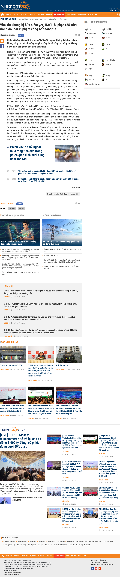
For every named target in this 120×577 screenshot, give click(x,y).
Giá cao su (48, 545)
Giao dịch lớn (36, 19)
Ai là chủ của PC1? (50, 256)
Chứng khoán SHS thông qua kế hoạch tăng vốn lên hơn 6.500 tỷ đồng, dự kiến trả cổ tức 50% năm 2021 (48, 180)
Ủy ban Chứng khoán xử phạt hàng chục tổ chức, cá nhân (21, 273)
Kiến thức (63, 19)
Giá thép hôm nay (9, 545)
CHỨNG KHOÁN (59, 15)
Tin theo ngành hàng (96, 22)
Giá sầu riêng (21, 545)
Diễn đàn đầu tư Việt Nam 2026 (79, 545)
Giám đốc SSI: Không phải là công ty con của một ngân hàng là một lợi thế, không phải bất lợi (62, 261)
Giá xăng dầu (108, 541)
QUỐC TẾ (32, 15)
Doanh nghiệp (8, 336)
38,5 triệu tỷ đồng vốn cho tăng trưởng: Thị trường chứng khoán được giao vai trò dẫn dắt (20, 250)
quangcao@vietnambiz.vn (104, 564)
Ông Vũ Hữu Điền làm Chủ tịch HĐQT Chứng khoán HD (62, 250)
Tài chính (7, 297)
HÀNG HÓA (24, 15)
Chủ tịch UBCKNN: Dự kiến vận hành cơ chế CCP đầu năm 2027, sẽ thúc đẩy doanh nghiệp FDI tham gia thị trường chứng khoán (21, 266)
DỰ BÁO (16, 15)
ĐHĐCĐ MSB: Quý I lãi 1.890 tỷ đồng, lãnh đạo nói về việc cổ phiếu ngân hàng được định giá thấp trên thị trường (108, 493)
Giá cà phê (70, 541)
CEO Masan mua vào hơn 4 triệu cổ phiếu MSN (27, 499)
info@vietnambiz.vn (14, 573)
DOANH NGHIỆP (70, 15)
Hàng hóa (65, 501)
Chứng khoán (8, 19)
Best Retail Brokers (60, 545)
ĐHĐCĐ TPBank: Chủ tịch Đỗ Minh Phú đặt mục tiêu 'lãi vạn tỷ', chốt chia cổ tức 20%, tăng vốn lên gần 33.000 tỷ (40, 305)
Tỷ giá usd (33, 541)
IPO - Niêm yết (50, 19)
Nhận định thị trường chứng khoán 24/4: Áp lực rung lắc (61, 267)
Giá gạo (40, 545)
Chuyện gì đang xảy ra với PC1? (11, 365)
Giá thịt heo (32, 545)
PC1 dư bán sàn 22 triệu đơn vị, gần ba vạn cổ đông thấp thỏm (61, 242)
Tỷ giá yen (42, 541)
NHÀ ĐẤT (49, 15)
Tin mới (9, 286)
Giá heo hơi (61, 541)
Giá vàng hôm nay (9, 541)
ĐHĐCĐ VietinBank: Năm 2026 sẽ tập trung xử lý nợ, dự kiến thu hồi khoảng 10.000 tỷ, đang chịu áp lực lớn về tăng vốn (41, 292)
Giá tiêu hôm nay (81, 541)
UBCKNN (12, 208)
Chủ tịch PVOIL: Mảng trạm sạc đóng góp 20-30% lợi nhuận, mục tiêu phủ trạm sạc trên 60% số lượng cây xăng (72, 493)
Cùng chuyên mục (53, 215)
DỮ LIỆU (90, 15)
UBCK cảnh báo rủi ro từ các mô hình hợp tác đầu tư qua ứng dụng (18, 242)
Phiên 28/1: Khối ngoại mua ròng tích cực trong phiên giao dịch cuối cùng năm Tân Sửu (27, 153)
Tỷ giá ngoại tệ (22, 541)
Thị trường (23, 19)
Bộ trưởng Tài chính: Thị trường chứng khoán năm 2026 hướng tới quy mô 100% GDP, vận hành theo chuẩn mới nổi (20, 258)
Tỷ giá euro (51, 541)
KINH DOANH (82, 15)
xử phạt (21, 208)
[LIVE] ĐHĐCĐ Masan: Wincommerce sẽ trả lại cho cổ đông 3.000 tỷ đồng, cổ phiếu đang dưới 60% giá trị (20, 440)
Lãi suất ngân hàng (95, 541)
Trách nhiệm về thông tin (11, 575)
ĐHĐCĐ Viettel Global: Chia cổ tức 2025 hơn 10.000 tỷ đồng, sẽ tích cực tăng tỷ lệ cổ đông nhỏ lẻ (12, 408)
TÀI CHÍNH (41, 15)
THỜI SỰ (8, 15)
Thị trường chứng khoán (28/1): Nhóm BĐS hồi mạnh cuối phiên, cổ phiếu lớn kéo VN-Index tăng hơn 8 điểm (47, 172)
